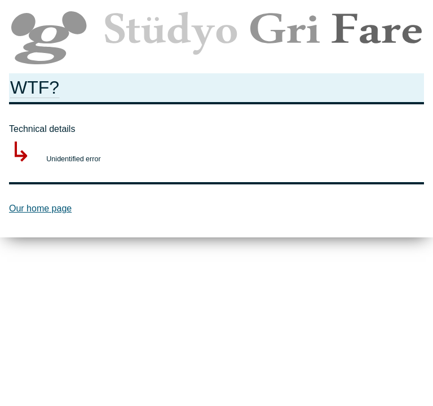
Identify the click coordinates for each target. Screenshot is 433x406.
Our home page (40, 208)
